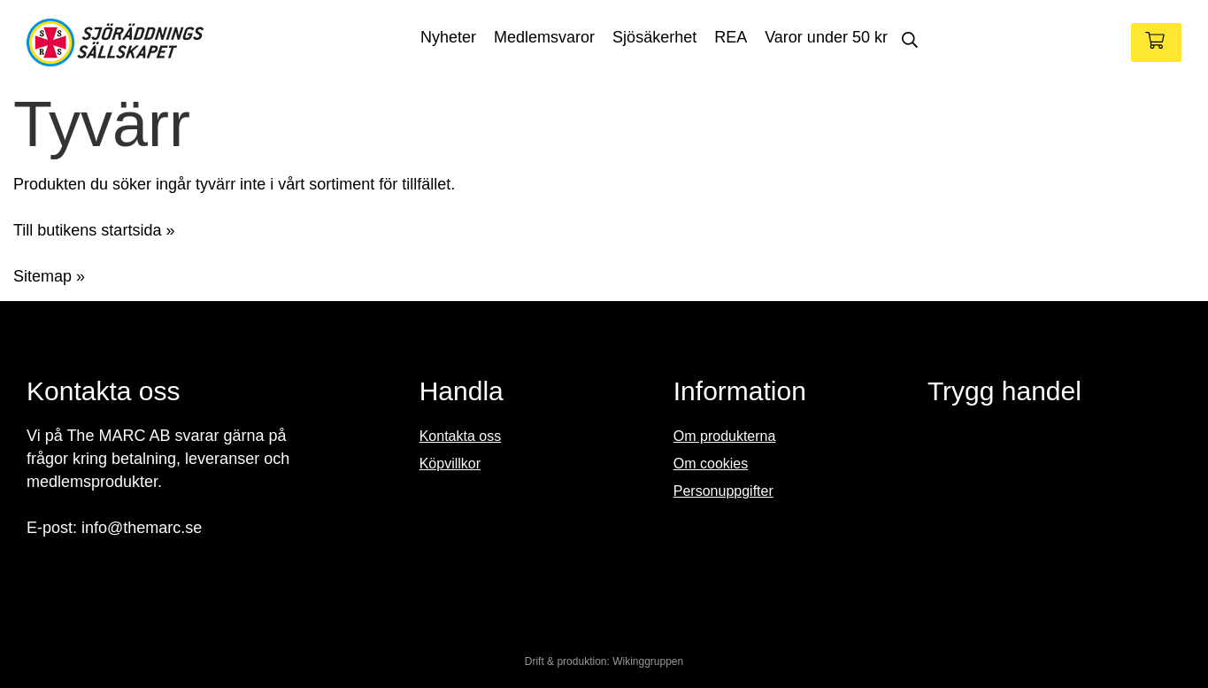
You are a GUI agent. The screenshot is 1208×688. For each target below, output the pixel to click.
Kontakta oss (460, 436)
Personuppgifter (723, 491)
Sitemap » (49, 276)
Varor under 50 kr (826, 37)
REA (730, 37)
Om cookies (710, 463)
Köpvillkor (450, 463)
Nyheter (448, 37)
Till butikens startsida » (93, 230)
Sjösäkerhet (654, 37)
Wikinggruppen (647, 661)
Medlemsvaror (544, 37)
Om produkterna (724, 436)
